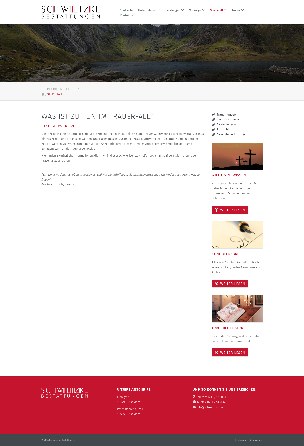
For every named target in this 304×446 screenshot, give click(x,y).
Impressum (241, 440)
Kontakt (127, 15)
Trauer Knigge (226, 114)
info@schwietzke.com (211, 407)
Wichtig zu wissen (229, 119)
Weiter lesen (232, 210)
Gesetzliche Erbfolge (231, 134)
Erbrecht (223, 129)
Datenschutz (256, 440)
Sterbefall (54, 94)
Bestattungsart (227, 124)
